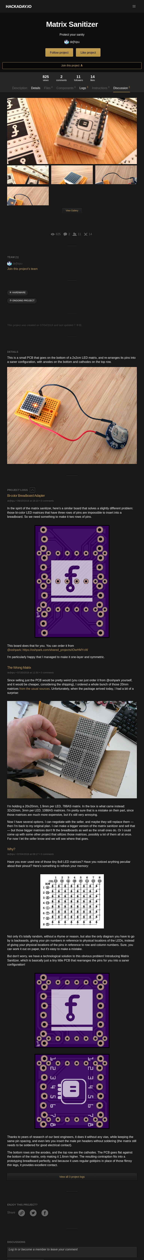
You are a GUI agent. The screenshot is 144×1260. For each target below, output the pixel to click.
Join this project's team (22, 268)
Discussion (121, 88)
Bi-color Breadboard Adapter (26, 496)
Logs (84, 88)
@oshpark (14, 649)
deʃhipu (72, 42)
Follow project (59, 52)
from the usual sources (34, 688)
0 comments (47, 500)
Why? (11, 849)
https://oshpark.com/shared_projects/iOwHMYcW (55, 649)
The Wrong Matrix (19, 667)
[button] (134, 6)
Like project (88, 52)
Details (35, 88)
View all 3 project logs (72, 1176)
